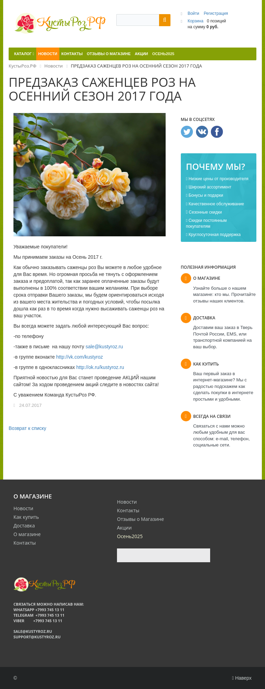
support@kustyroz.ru (36, 636)
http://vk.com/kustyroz (79, 357)
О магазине (27, 534)
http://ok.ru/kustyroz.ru (100, 367)
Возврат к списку (27, 428)
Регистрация (216, 13)
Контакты (24, 542)
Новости (23, 508)
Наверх (242, 678)
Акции (124, 527)
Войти (194, 13)
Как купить (26, 517)
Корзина (196, 21)
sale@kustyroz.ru (104, 346)
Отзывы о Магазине (140, 519)
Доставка (24, 525)
